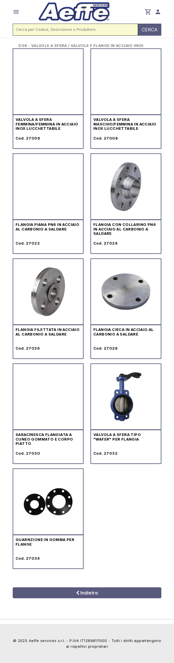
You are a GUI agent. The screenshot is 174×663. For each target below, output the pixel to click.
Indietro (87, 593)
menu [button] (16, 11)
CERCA (150, 30)
